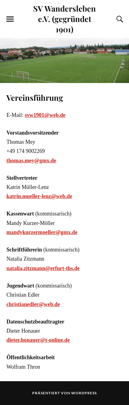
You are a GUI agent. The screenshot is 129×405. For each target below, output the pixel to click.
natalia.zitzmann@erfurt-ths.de (43, 268)
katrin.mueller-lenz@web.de (39, 196)
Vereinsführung (34, 97)
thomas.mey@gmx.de (31, 160)
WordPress (84, 393)
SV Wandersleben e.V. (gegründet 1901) (64, 18)
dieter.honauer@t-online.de (38, 340)
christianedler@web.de (33, 304)
